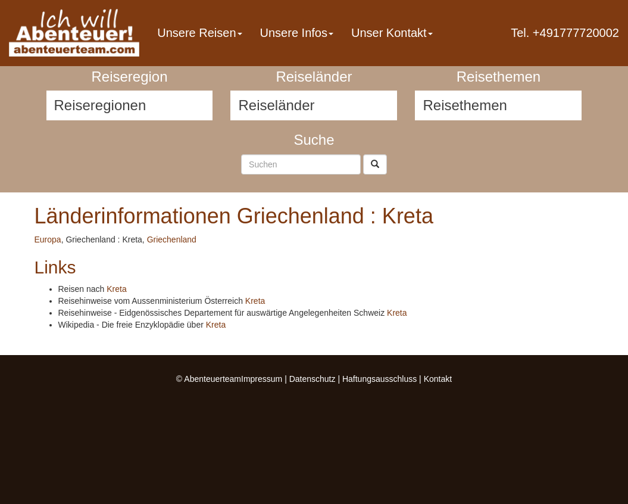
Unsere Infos (296, 32)
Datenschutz (312, 379)
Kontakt (438, 379)
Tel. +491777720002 (565, 32)
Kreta (116, 289)
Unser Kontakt (392, 32)
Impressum (261, 379)
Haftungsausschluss (379, 379)
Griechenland (171, 239)
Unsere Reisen (199, 32)
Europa (48, 239)
